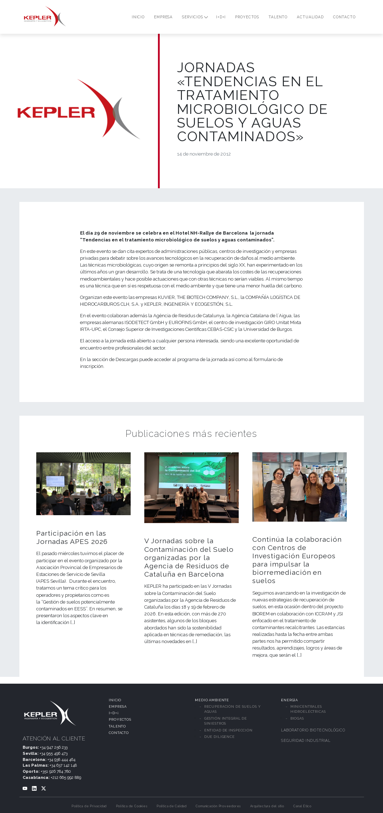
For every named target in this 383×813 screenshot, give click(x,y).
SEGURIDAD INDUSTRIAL (305, 740)
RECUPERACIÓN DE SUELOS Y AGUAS (232, 709)
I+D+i (113, 713)
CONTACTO (119, 733)
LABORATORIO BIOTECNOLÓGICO (313, 730)
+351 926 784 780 (56, 771)
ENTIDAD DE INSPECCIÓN (228, 730)
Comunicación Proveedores (218, 806)
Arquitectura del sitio (267, 806)
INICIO (115, 700)
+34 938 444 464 (61, 759)
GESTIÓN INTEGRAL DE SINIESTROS (225, 720)
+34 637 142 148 (63, 765)
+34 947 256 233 (53, 747)
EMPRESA (118, 706)
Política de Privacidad (89, 806)
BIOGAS (297, 718)
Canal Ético (302, 806)
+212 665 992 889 (66, 777)
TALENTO (117, 726)
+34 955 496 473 (53, 753)
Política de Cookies (132, 806)
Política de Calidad (172, 806)
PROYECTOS (120, 719)
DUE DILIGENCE (219, 737)
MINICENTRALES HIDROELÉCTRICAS (308, 709)
